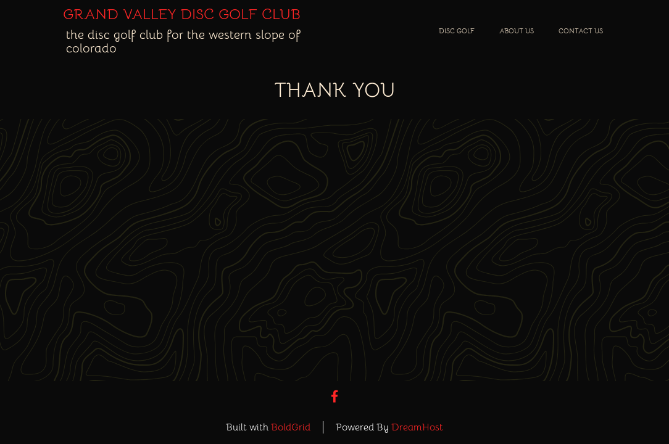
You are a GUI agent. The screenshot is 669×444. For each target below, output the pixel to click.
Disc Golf (457, 31)
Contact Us (581, 31)
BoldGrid (290, 427)
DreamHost (417, 427)
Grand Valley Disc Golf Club (182, 14)
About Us (516, 31)
